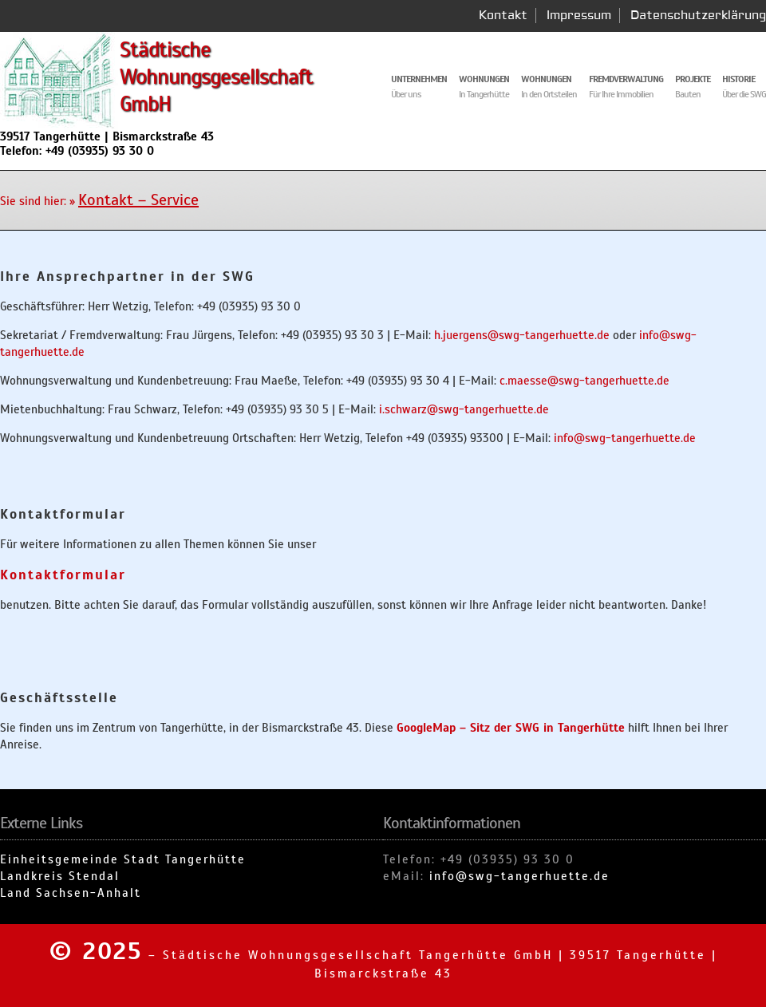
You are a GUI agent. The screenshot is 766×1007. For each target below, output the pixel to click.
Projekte (692, 79)
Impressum (579, 15)
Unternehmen (419, 79)
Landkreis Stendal (60, 876)
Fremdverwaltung (626, 79)
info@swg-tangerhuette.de (625, 438)
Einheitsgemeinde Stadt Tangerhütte (123, 859)
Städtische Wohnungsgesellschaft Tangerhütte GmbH (358, 955)
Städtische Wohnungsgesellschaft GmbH (216, 76)
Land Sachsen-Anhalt (70, 893)
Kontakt (503, 15)
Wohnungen (546, 79)
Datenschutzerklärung (698, 15)
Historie (738, 79)
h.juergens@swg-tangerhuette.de (522, 335)
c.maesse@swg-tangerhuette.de (584, 380)
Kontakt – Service (138, 200)
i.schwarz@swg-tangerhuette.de (464, 409)
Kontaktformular (63, 575)
